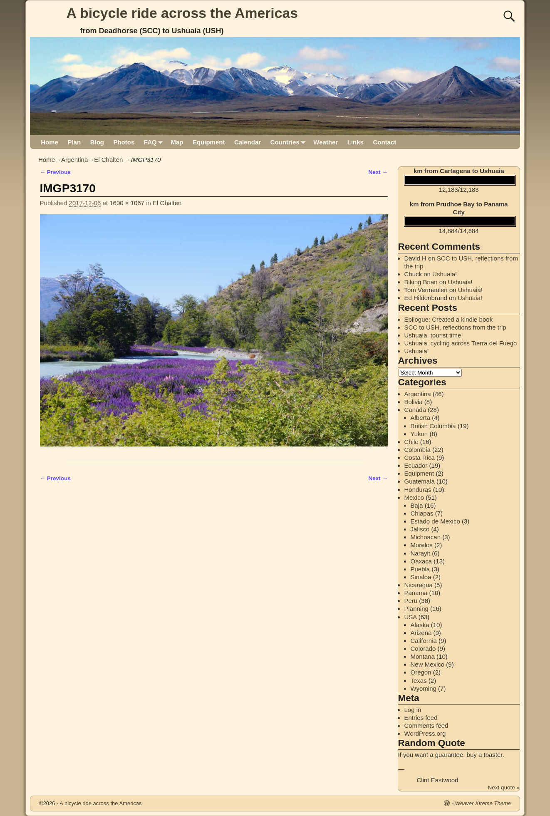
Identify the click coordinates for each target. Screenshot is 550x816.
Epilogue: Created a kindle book (448, 319)
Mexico (414, 497)
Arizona (421, 632)
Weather (325, 142)
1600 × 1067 (126, 202)
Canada (415, 409)
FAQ (155, 142)
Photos (123, 142)
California (424, 640)
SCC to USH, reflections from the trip (455, 327)
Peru (411, 600)
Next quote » (504, 787)
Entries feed (421, 717)
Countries (289, 142)
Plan (74, 142)
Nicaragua (418, 584)
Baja (417, 505)
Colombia (417, 449)
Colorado (423, 648)
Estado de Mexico (435, 521)
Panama (416, 592)
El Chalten (108, 159)
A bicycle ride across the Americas (182, 13)
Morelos (422, 544)
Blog (97, 142)
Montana (423, 656)
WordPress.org (425, 733)
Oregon (421, 672)
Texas (419, 680)
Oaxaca (421, 561)
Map (177, 142)
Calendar (247, 142)
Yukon (419, 433)
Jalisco (420, 529)
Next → (378, 172)
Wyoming (423, 688)
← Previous (55, 172)
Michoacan (426, 537)
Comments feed (426, 725)
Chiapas (422, 513)
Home (49, 142)
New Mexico (428, 664)
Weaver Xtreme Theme (483, 803)
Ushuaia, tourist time (432, 335)
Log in (412, 709)
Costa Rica (419, 457)
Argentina (74, 159)
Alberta (421, 417)
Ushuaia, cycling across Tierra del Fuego (460, 343)
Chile (411, 441)
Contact (384, 142)
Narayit (421, 553)
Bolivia (413, 401)
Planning (416, 608)
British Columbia (433, 425)
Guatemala (419, 481)
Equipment (209, 142)
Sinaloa (421, 576)
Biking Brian (421, 281)
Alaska (420, 624)
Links (355, 142)
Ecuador (416, 465)
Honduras (417, 489)
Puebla (420, 569)
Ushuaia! (444, 274)
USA (410, 616)
